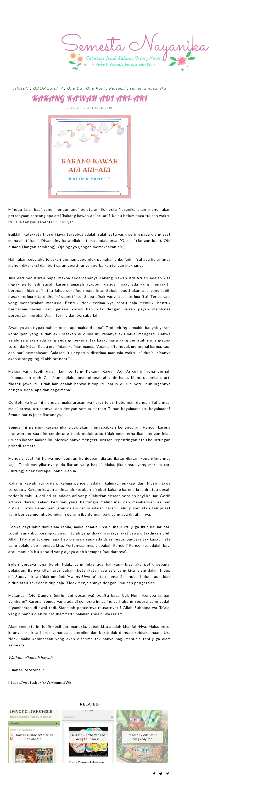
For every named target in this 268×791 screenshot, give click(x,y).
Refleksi (118, 88)
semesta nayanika (148, 88)
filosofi (21, 88)
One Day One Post (86, 88)
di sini (61, 222)
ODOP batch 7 (48, 88)
